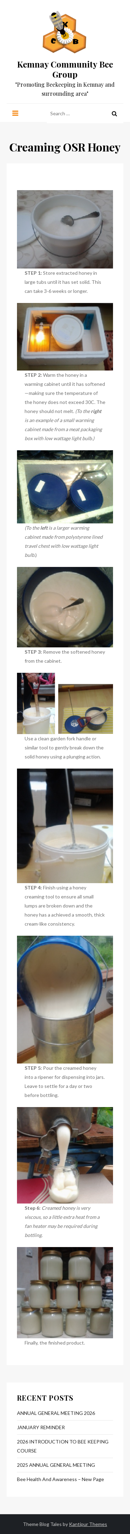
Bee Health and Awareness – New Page (60, 1479)
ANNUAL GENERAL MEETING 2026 (56, 1413)
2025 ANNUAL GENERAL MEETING (56, 1465)
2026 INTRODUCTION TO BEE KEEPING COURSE (63, 1446)
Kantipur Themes (88, 1524)
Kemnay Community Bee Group (65, 69)
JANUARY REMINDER (41, 1427)
